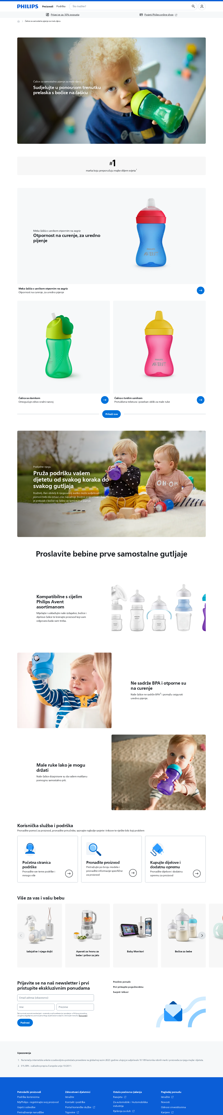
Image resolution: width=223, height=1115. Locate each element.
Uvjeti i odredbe (26, 1107)
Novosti (165, 1102)
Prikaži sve (111, 414)
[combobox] (125, 6)
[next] (202, 935)
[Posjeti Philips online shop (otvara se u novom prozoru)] (158, 15)
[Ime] (35, 1007)
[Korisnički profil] (202, 6)
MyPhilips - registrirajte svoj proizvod (37, 1102)
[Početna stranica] (27, 6)
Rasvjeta (119, 1097)
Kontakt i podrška (75, 1102)
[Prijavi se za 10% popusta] (62, 15)
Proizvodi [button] (47, 6)
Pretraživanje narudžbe (30, 1112)
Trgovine (72, 1112)
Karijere (167, 1112)
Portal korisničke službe (80, 1107)
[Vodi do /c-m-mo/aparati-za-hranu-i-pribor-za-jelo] (87, 936)
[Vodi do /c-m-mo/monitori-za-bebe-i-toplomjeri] (135, 936)
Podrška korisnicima (28, 1097)
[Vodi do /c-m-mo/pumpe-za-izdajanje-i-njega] (39, 936)
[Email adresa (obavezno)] (55, 998)
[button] (200, 290)
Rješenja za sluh (124, 1111)
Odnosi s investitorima (173, 1107)
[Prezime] (75, 1007)
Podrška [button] (60, 6)
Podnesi (25, 1022)
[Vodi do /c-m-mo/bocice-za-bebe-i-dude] (183, 936)
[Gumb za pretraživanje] (193, 6)
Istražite (69, 1097)
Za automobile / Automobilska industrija (130, 1104)
